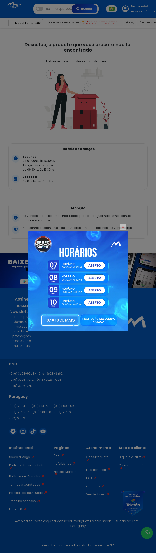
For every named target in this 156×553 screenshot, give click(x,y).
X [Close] (123, 227)
